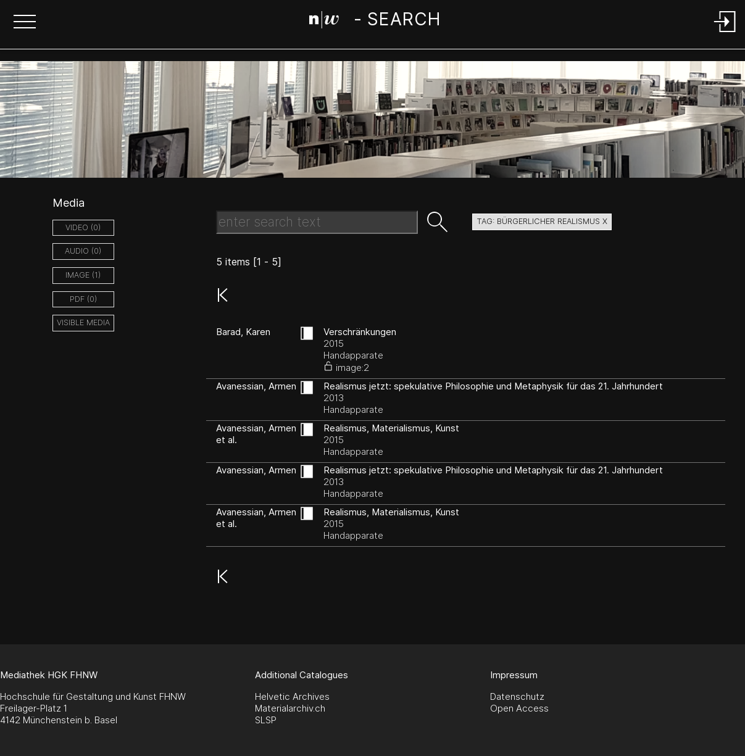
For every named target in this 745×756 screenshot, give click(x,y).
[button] (25, 23)
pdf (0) (83, 299)
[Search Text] (317, 222)
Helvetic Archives (292, 696)
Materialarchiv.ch (290, 708)
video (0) (83, 227)
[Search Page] (375, 21)
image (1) (83, 275)
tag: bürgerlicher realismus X (542, 221)
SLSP (266, 720)
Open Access (519, 708)
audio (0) (83, 250)
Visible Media (83, 322)
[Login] (725, 33)
